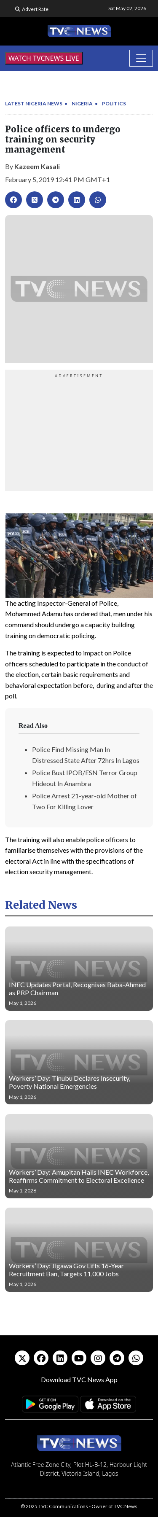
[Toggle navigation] (141, 58)
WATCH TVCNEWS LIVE (43, 58)
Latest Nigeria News (33, 103)
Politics (114, 103)
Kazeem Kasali (37, 166)
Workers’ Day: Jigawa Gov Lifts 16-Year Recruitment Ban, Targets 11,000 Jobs (66, 1270)
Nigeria (82, 103)
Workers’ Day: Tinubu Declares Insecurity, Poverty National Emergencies (69, 1082)
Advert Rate (35, 9)
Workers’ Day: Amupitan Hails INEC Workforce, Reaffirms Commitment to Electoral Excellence (79, 1176)
